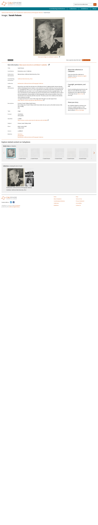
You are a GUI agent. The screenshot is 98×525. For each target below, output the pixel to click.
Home (55, 196)
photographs (21, 135)
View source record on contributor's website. (33, 65)
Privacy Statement (80, 201)
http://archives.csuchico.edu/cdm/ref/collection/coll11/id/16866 (32, 120)
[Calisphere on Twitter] (11, 202)
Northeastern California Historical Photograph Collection (30, 12)
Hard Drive (20, 134)
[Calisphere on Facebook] (14, 202)
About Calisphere (57, 199)
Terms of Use (79, 199)
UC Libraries (17, 205)
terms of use (80, 94)
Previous (4, 153)
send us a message (79, 110)
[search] (94, 4)
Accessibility (79, 203)
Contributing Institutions (57, 9)
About (94, 9)
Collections (72, 9)
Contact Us (78, 205)
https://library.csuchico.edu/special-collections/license (30, 100)
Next (94, 153)
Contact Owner (86, 60)
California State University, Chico (9, 12)
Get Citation (10, 60)
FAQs (77, 196)
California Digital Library (14, 207)
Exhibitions (84, 9)
